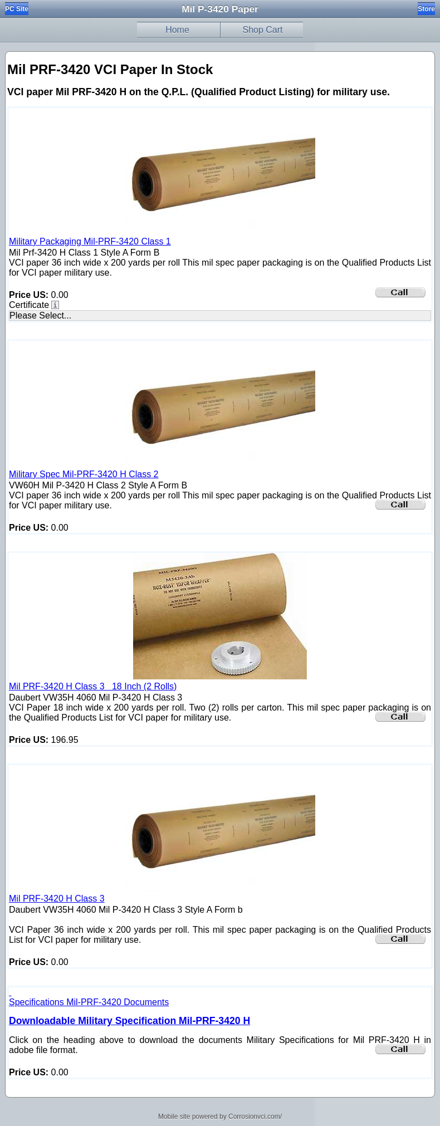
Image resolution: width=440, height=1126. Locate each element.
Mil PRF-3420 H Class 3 (57, 898)
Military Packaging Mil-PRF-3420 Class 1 (90, 241)
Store (426, 9)
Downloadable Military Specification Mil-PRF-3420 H (129, 1020)
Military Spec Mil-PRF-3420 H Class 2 (84, 474)
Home (177, 30)
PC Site (16, 9)
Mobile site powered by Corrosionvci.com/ (220, 1116)
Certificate (29, 305)
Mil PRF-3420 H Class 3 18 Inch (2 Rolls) (93, 686)
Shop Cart (262, 30)
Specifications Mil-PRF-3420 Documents (89, 1002)
